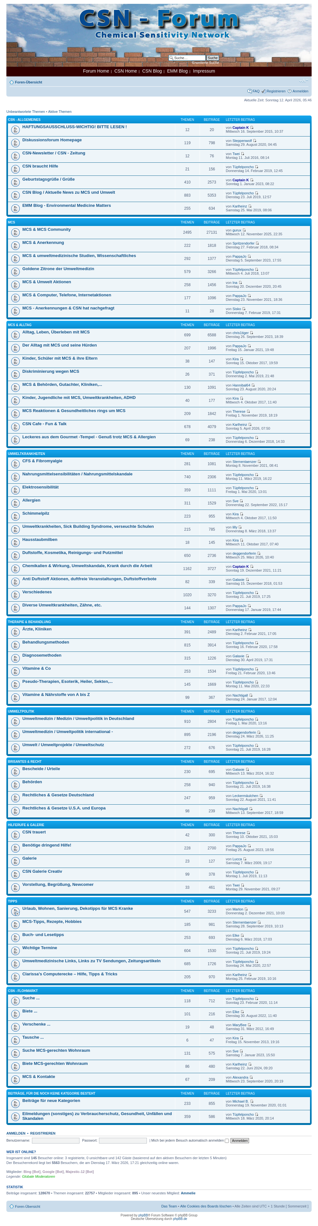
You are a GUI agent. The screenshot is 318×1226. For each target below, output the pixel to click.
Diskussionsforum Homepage (52, 139)
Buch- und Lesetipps (43, 934)
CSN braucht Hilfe (40, 166)
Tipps (12, 901)
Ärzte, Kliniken (37, 629)
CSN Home (125, 71)
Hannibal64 (241, 385)
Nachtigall (240, 695)
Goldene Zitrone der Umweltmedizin (58, 268)
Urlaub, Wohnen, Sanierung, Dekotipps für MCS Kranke (77, 908)
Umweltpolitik (21, 711)
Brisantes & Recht (25, 761)
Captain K (240, 127)
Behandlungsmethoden (45, 642)
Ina (234, 283)
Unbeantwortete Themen (25, 111)
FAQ (256, 91)
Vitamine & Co (36, 668)
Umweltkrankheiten (26, 454)
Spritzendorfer (243, 243)
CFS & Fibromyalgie (42, 460)
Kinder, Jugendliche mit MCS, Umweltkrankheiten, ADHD (79, 397)
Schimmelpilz (35, 513)
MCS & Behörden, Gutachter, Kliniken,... (62, 384)
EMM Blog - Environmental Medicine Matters (66, 205)
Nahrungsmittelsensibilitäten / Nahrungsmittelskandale (77, 474)
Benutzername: (18, 1140)
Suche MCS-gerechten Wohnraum (56, 1050)
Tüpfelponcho (243, 167)
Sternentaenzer (244, 462)
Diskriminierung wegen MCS (50, 371)
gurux (236, 230)
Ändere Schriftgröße (303, 81)
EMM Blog (177, 71)
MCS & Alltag (20, 325)
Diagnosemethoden (41, 655)
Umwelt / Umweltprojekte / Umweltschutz (63, 744)
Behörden (32, 781)
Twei (236, 154)
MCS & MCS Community (46, 229)
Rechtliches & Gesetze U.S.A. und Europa (64, 808)
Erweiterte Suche (205, 63)
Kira (235, 359)
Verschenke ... (36, 1024)
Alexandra (240, 1077)
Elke (235, 935)
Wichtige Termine (39, 947)
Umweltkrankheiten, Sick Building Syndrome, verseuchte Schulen (88, 526)
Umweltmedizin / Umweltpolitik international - (67, 731)
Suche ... (31, 998)
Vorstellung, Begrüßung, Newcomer (58, 884)
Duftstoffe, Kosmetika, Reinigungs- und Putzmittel (72, 552)
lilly (234, 527)
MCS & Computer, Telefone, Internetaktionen (66, 295)
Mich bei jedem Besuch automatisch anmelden (190, 1140)
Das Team (169, 1206)
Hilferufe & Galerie (26, 825)
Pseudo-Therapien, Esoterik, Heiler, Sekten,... (67, 681)
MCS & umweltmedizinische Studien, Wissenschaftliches (79, 255)
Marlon (237, 909)
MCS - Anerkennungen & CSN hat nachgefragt (68, 308)
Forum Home (96, 71)
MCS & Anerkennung (43, 242)
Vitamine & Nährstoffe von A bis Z (56, 694)
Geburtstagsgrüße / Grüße (48, 179)
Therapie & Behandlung (29, 622)
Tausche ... (33, 1037)
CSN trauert (34, 832)
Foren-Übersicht (28, 82)
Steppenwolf (242, 141)
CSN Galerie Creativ (42, 871)
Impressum (204, 71)
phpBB (143, 1215)
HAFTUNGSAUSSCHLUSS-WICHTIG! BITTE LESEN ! (74, 126)
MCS (11, 222)
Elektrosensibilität (40, 487)
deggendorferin (244, 553)
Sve (235, 501)
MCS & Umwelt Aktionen (46, 281)
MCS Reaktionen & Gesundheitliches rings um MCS (73, 410)
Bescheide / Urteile (41, 768)
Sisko (236, 309)
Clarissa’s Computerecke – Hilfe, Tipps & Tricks (69, 974)
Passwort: (89, 1140)
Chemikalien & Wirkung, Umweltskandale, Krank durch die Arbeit (87, 565)
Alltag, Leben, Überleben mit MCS (56, 332)
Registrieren (276, 91)
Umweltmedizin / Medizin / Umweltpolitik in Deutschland (78, 718)
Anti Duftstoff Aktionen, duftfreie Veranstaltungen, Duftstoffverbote (89, 578)
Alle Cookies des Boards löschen (205, 1206)
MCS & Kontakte (38, 1076)
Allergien (31, 500)
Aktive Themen (60, 111)
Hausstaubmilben (39, 539)
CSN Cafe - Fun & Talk (44, 423)
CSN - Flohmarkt (23, 991)
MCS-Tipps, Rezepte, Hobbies (52, 921)
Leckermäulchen (245, 796)
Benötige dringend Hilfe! (46, 845)
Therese (238, 411)
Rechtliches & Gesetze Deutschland (58, 795)
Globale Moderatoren (38, 1176)
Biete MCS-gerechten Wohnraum (55, 1063)
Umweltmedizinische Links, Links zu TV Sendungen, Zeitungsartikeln (91, 960)
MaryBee (239, 1025)
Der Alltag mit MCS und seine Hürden (59, 345)
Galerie (29, 858)
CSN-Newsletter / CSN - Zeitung (53, 153)
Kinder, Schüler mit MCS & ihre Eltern (59, 358)
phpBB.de (180, 1219)
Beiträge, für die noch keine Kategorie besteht (51, 1093)
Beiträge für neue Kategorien (51, 1100)
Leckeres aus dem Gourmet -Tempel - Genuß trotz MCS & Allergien (89, 436)
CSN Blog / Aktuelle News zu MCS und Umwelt (68, 192)
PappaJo (239, 256)
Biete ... (29, 1011)
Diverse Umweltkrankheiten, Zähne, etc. (62, 605)
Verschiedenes (37, 592)
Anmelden (300, 91)
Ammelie (188, 1193)
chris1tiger (240, 333)
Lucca (237, 859)
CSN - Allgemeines (24, 119)
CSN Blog (152, 71)
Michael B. (240, 1101)
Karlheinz (239, 206)
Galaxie (238, 580)
